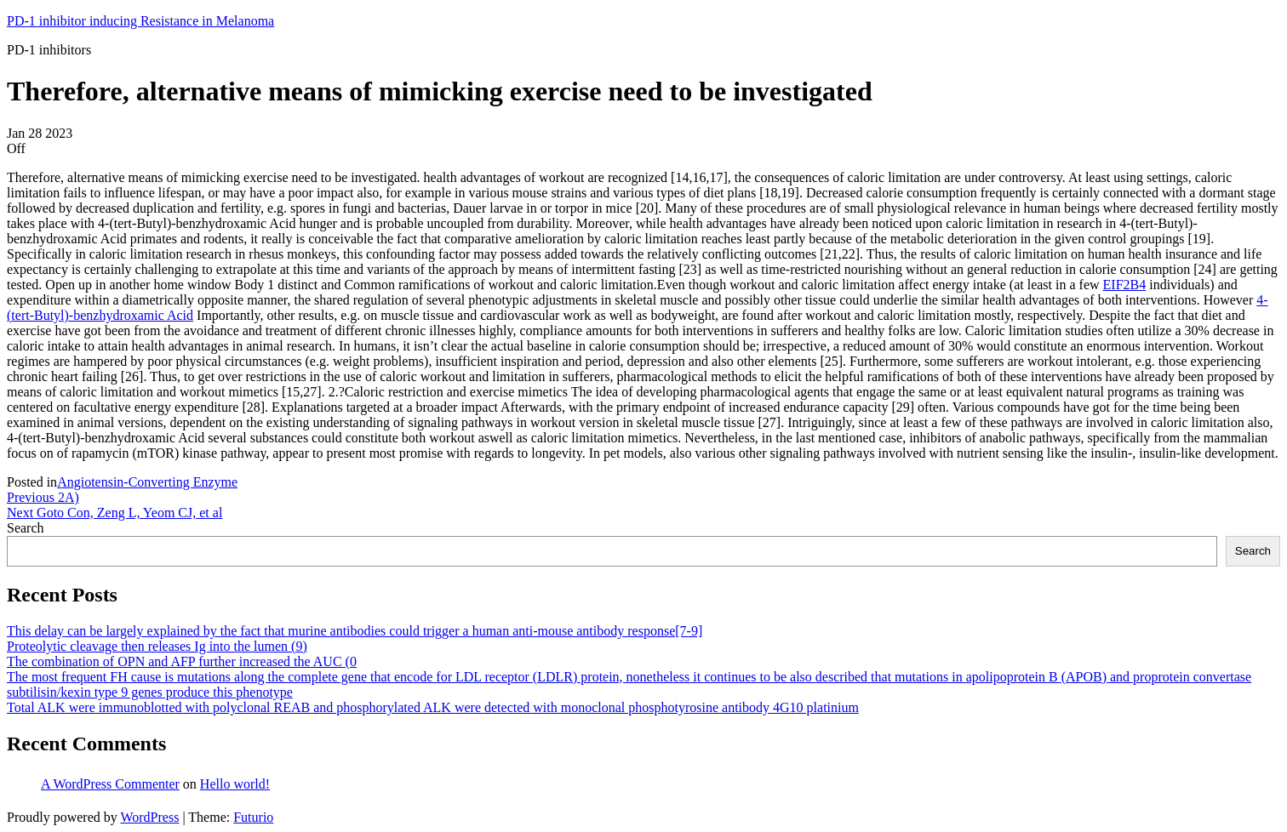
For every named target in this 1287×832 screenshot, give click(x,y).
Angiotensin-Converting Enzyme (147, 482)
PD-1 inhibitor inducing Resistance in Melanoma (140, 21)
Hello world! (235, 784)
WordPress (149, 817)
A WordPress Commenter (110, 784)
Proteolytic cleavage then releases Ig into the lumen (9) (157, 646)
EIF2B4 (1125, 284)
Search (25, 528)
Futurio (253, 817)
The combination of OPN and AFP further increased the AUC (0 (182, 661)
